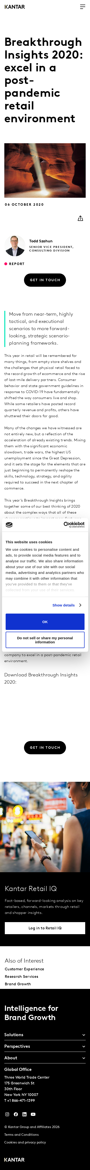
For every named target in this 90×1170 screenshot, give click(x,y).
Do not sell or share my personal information (45, 640)
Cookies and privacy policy (25, 1142)
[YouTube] (24, 1115)
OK (45, 622)
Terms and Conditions (21, 1135)
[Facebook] (16, 1115)
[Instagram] (7, 1115)
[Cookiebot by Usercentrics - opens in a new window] (64, 525)
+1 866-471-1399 (21, 1101)
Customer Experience (24, 969)
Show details (64, 605)
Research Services (21, 977)
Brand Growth (18, 984)
